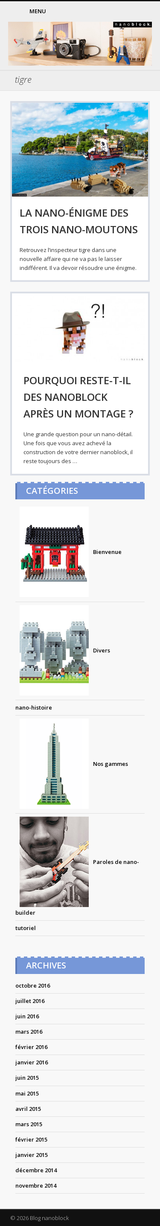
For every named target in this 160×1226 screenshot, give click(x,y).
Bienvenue (68, 552)
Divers (62, 650)
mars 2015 (28, 1124)
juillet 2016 (29, 1001)
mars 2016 (28, 1031)
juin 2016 (27, 1016)
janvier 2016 (31, 1062)
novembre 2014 (35, 1185)
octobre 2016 (32, 985)
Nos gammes (71, 764)
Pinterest (125, 11)
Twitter (107, 11)
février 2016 (31, 1047)
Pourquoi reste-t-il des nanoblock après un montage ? (78, 396)
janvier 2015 (31, 1155)
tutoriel (25, 928)
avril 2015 (28, 1109)
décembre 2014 (36, 1170)
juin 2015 (27, 1077)
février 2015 (31, 1139)
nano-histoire (33, 707)
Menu (37, 11)
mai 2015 (27, 1093)
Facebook (90, 11)
